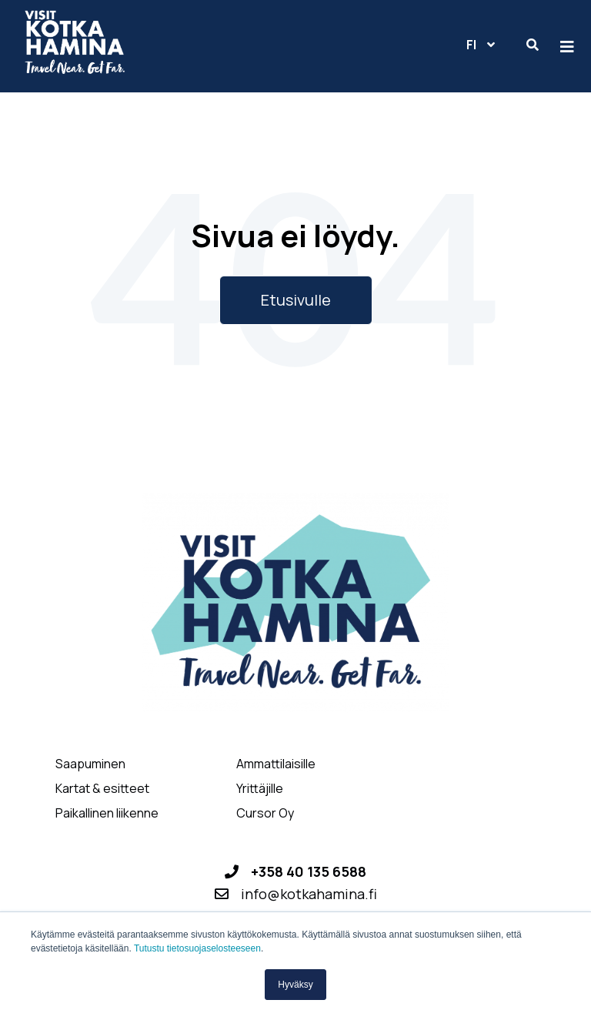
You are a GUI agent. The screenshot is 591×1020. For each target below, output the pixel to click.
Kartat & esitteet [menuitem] (102, 788)
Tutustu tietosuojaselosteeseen (197, 948)
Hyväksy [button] (295, 984)
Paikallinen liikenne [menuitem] (107, 813)
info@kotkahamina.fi (309, 894)
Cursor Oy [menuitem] (265, 813)
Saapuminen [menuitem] (90, 764)
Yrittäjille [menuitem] (259, 788)
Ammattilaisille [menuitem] (276, 764)
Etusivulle (296, 299)
